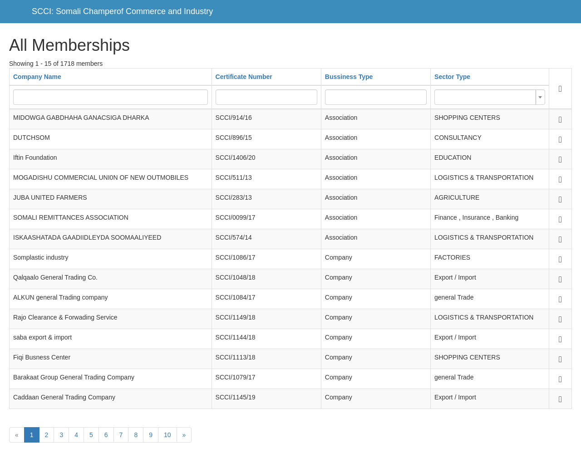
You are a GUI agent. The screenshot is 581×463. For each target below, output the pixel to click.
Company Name (37, 76)
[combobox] (489, 97)
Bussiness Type (349, 76)
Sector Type (452, 76)
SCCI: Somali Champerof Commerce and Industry (122, 11)
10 (167, 434)
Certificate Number (244, 76)
